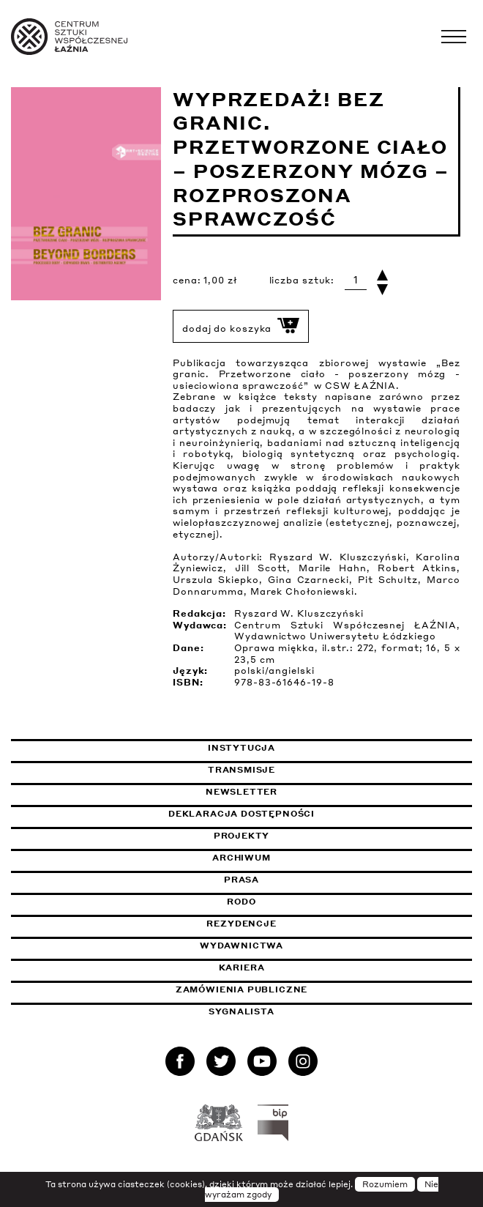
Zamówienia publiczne (278, 989)
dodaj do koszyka (240, 326)
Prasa (241, 879)
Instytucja (241, 748)
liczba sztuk (300, 280)
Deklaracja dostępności (241, 814)
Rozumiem (385, 1184)
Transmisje (310, 770)
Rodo (241, 901)
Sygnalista (241, 1011)
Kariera (242, 967)
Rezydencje (241, 923)
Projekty (242, 836)
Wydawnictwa (241, 945)
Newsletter (241, 792)
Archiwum (241, 858)
